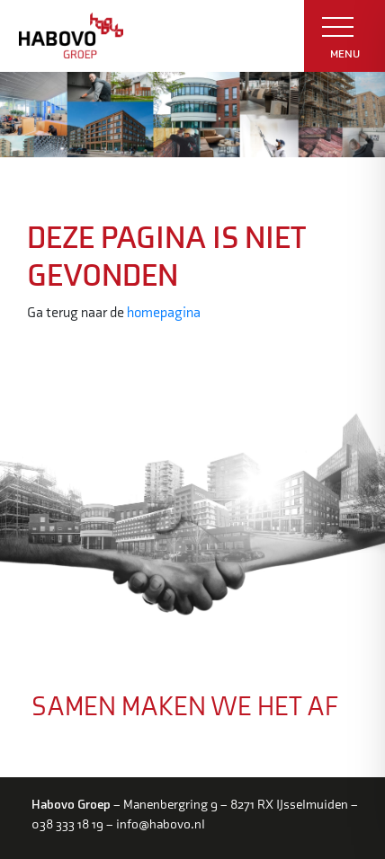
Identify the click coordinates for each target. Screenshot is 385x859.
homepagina (164, 313)
